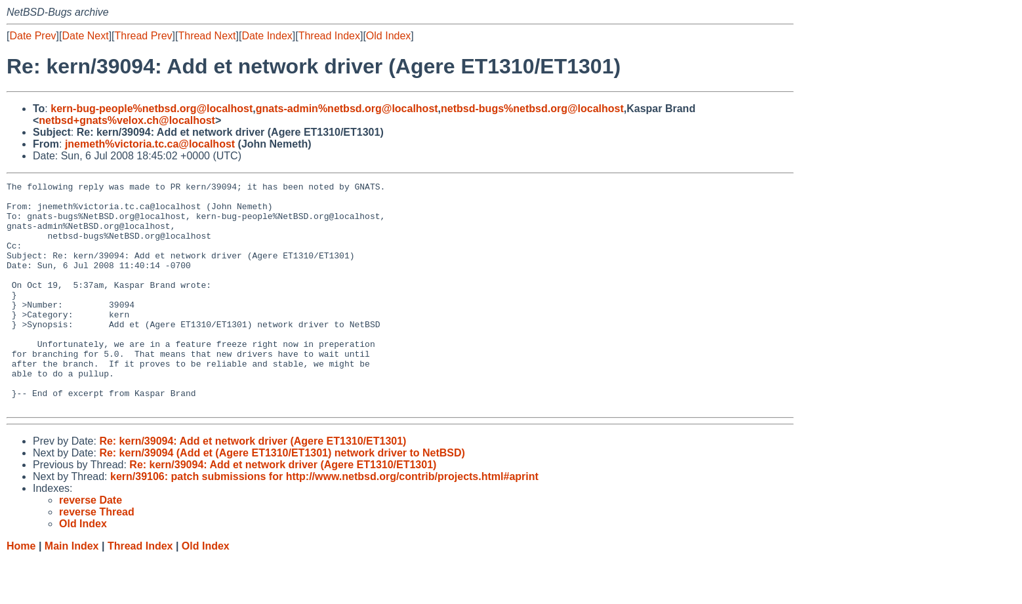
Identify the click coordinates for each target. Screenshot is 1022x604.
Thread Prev (144, 35)
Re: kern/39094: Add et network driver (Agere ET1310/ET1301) (252, 486)
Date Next (85, 35)
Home (21, 591)
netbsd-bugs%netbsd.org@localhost (532, 108)
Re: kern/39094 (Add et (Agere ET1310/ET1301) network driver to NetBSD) (282, 498)
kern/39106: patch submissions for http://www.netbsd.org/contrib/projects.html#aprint (324, 521)
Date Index (266, 35)
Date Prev (32, 35)
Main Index (72, 591)
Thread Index (329, 35)
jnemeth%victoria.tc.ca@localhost (150, 144)
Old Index (388, 35)
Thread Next (206, 35)
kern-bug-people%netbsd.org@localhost (152, 108)
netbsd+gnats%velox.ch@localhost (127, 120)
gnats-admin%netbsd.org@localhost (347, 108)
